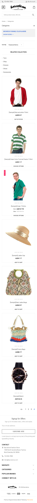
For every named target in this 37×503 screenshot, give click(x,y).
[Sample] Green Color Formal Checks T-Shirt (18, 159)
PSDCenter (30, 500)
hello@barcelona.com (11, 460)
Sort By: (4, 44)
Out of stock (18, 119)
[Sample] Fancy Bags (18, 349)
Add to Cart (18, 262)
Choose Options (18, 166)
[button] (18, 33)
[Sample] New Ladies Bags (18, 302)
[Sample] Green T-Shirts (18, 206)
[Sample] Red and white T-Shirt (18, 112)
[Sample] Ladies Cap (18, 255)
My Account (30, 1)
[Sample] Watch (19, 396)
